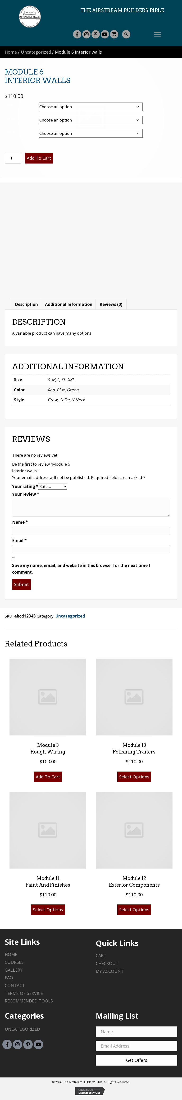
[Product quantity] (13, 158)
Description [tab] (26, 304)
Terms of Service (24, 993)
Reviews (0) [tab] (111, 304)
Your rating (25, 486)
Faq (9, 977)
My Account (110, 971)
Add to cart (39, 158)
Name (20, 522)
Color (11, 119)
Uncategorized (36, 52)
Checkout (107, 963)
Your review (25, 494)
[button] (77, 34)
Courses (14, 962)
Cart (101, 955)
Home (11, 52)
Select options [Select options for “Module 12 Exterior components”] (134, 910)
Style (10, 132)
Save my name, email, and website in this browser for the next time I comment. (81, 569)
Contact (15, 985)
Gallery (14, 970)
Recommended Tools (29, 1001)
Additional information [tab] (68, 304)
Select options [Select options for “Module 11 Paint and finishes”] (48, 910)
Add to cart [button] (48, 777)
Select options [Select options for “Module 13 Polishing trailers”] (134, 777)
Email (19, 540)
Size (10, 105)
